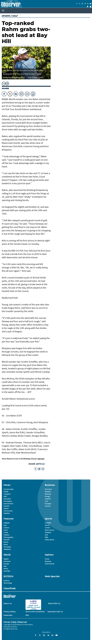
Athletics (48, 532)
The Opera (7, 547)
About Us (8, 603)
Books (6, 542)
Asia (5, 566)
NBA (46, 537)
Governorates (8, 489)
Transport (7, 494)
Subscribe (8, 615)
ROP (5, 496)
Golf (46, 535)
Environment (8, 504)
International (49, 564)
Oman (47, 559)
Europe (6, 564)
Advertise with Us (55, 612)
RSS (27, 615)
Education (7, 499)
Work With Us (54, 603)
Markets (48, 492)
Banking (48, 494)
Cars (46, 501)
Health (6, 492)
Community (8, 511)
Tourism (6, 506)
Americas (7, 561)
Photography (8, 537)
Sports (6, 16)
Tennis (47, 525)
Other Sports (49, 540)
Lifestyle (6, 523)
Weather (7, 513)
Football (48, 523)
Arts (5, 525)
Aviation (48, 499)
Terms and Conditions (35, 612)
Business (48, 561)
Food (5, 530)
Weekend (7, 549)
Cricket (47, 528)
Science (6, 580)
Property (48, 504)
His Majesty (8, 501)
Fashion (6, 535)
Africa (6, 568)
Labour (6, 508)
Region (6, 559)
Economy (48, 489)
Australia (7, 571)
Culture (6, 528)
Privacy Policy (10, 612)
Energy (47, 496)
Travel (6, 532)
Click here (40, 459)
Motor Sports (49, 530)
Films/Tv (7, 540)
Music (6, 544)
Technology (8, 583)
